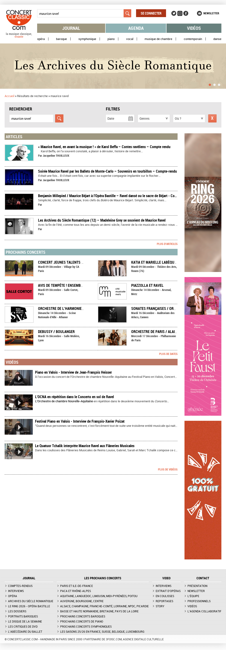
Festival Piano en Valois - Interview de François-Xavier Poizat (80, 421)
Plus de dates (168, 354)
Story (160, 606)
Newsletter (211, 13)
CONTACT (202, 578)
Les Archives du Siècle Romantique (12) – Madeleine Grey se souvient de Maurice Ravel (102, 220)
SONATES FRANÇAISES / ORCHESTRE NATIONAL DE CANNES (177, 308)
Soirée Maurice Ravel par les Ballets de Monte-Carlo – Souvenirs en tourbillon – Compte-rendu (107, 171)
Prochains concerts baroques (82, 616)
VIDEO (166, 578)
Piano (111, 38)
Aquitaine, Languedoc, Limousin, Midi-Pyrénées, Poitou (98, 596)
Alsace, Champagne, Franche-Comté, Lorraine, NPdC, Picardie (104, 606)
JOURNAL (29, 578)
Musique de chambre (158, 38)
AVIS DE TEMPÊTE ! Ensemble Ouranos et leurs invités (83, 285)
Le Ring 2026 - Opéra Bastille (29, 606)
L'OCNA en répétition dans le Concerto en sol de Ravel (74, 396)
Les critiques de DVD (23, 626)
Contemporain (193, 38)
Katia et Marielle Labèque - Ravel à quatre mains (174, 262)
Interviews (16, 591)
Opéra (41, 38)
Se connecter (151, 13)
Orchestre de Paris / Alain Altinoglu (163, 331)
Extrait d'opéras (168, 591)
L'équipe (193, 596)
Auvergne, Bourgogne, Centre (82, 601)
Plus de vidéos (168, 469)
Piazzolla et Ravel (147, 285)
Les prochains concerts (102, 578)
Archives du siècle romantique (30, 601)
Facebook (185, 13)
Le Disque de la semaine (25, 621)
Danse (217, 38)
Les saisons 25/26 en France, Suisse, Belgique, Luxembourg (102, 631)
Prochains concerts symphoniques (86, 626)
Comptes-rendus (20, 586)
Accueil (9, 96)
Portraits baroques (23, 616)
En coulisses (165, 596)
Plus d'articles (167, 244)
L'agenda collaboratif (204, 611)
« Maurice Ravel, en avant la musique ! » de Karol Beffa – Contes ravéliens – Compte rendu (104, 146)
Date (110, 118)
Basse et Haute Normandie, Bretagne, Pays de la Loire (99, 611)
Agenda (136, 28)
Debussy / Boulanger (56, 331)
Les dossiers (17, 611)
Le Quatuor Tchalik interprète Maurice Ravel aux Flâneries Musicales (84, 445)
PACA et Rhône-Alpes (75, 591)
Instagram (179, 13)
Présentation (197, 586)
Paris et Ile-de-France (76, 586)
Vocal (129, 38)
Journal (71, 28)
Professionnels (199, 601)
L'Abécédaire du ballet (25, 631)
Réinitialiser (212, 118)
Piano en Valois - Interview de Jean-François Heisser (73, 372)
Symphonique (87, 38)
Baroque (61, 38)
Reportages (164, 601)
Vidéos (194, 28)
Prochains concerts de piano (81, 621)
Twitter (173, 13)
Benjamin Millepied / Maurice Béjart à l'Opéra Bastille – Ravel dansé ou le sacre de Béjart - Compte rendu (114, 195)
